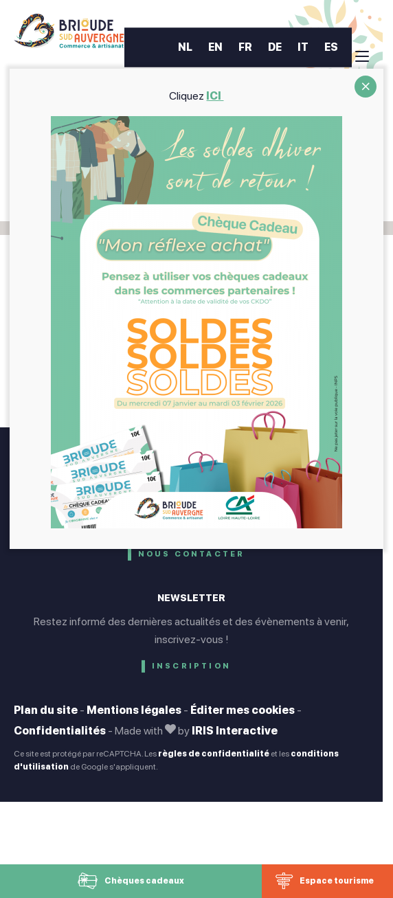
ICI (215, 95)
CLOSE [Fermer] (366, 87)
